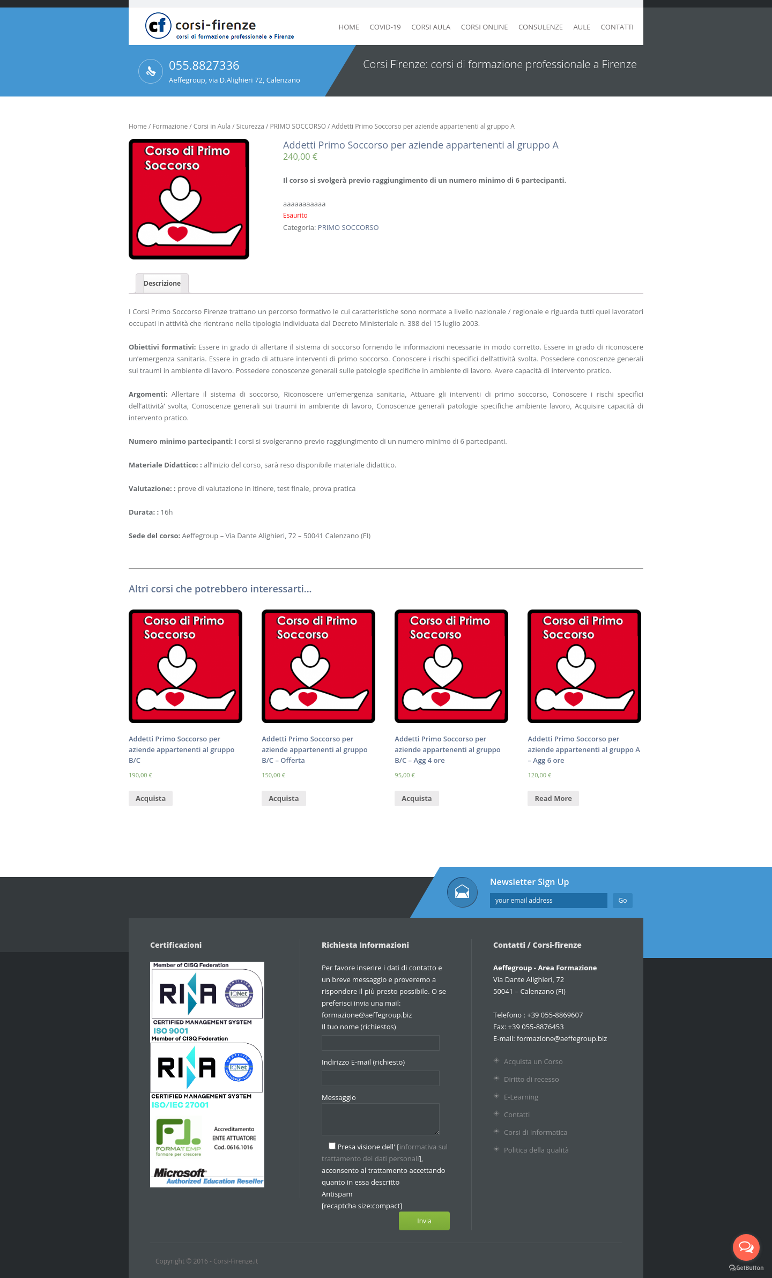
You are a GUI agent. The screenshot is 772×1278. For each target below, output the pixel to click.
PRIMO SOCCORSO (298, 126)
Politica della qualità (536, 1150)
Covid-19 (385, 27)
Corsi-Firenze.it (235, 1261)
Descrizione (162, 283)
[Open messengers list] (746, 1247)
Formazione (170, 126)
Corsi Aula (430, 27)
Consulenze (540, 27)
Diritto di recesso (531, 1079)
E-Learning (521, 1097)
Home (349, 27)
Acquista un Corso (533, 1061)
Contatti (617, 27)
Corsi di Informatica (536, 1132)
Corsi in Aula (212, 126)
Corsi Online (484, 27)
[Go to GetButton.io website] (746, 1267)
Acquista (151, 798)
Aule (581, 27)
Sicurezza (250, 126)
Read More (553, 798)
